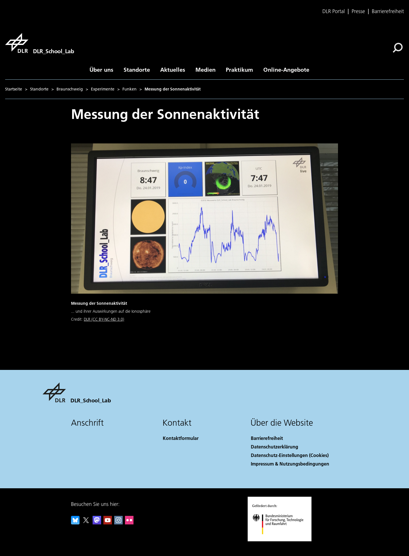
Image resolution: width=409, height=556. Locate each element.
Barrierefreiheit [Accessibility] (267, 438)
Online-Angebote (286, 69)
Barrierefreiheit (388, 11)
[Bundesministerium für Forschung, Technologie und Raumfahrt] (283, 540)
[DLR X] (86, 522)
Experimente (102, 89)
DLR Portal (333, 11)
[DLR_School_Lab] (39, 43)
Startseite (13, 89)
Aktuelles (172, 69)
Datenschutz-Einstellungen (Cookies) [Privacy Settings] (290, 455)
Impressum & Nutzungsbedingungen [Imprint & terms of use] (290, 464)
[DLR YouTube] (107, 522)
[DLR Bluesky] (75, 522)
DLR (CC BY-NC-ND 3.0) (104, 319)
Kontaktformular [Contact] (181, 438)
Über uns (101, 69)
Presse (358, 11)
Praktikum (239, 69)
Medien (205, 69)
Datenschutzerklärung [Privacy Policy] (274, 447)
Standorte (137, 69)
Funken (129, 89)
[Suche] (398, 48)
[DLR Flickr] (129, 522)
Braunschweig (70, 89)
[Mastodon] (97, 522)
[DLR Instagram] (118, 522)
